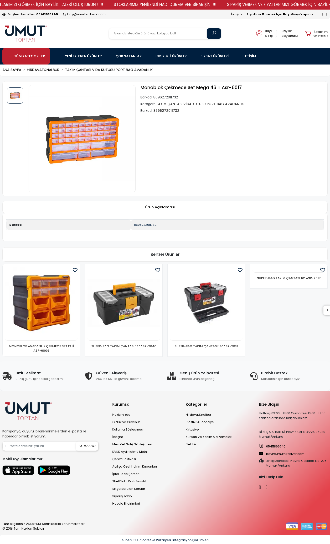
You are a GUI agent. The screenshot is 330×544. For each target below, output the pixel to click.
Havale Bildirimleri (126, 503)
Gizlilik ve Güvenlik (126, 422)
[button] (316, 33)
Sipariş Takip (122, 496)
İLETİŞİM (249, 56)
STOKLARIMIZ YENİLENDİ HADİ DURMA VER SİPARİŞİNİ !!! (178, 4)
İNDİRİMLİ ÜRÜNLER (171, 56)
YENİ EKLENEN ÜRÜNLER (83, 56)
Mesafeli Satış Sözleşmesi (132, 444)
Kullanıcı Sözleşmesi (128, 429)
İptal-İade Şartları (125, 474)
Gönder (87, 446)
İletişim (236, 14)
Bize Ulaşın (269, 404)
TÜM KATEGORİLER (27, 56)
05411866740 (272, 446)
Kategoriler (196, 404)
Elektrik (191, 444)
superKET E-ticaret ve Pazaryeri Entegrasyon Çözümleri (165, 540)
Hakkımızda (121, 414)
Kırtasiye (192, 429)
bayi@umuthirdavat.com (281, 453)
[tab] (160, 207)
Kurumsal (121, 404)
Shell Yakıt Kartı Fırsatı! (129, 481)
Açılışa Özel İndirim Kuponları (134, 466)
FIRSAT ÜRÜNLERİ (215, 56)
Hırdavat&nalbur (198, 414)
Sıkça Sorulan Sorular (128, 488)
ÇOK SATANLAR (129, 56)
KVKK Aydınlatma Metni (130, 451)
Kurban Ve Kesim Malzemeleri (209, 437)
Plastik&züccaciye (200, 422)
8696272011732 (145, 224)
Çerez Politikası (124, 459)
